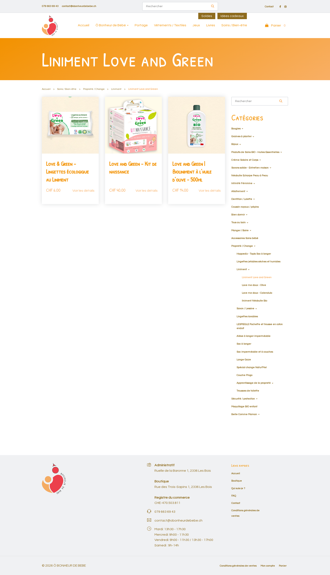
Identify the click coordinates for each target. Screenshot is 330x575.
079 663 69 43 (50, 6)
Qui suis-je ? (238, 488)
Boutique (236, 480)
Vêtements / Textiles (170, 25)
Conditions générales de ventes (238, 565)
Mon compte (268, 565)
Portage (141, 25)
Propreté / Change (94, 89)
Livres (210, 25)
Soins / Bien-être (234, 25)
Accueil (83, 25)
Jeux (196, 25)
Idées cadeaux (232, 16)
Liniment (116, 89)
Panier (282, 565)
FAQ (233, 495)
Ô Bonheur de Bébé (111, 25)
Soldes (206, 16)
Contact (269, 6)
